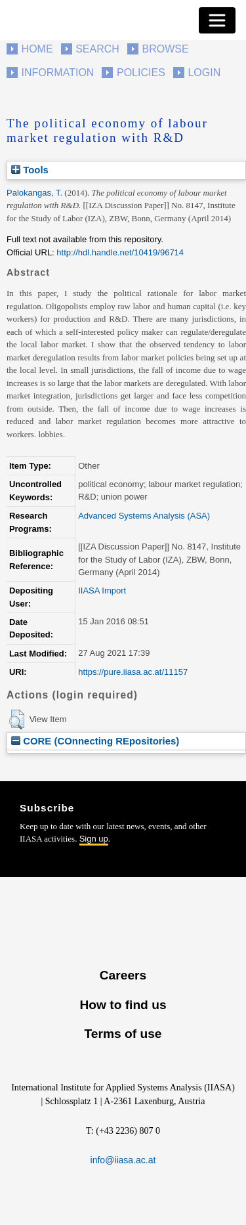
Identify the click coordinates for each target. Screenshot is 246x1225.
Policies (141, 72)
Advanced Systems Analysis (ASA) (144, 516)
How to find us (122, 1005)
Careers (123, 975)
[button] (16, 719)
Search (97, 48)
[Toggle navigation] (217, 20)
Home (37, 48)
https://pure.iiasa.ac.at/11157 (133, 672)
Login (204, 72)
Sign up (93, 839)
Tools (30, 169)
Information (58, 72)
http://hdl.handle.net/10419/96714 (120, 252)
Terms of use (122, 1034)
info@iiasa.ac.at (123, 1160)
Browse (165, 48)
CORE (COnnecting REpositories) (95, 740)
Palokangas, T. (34, 193)
